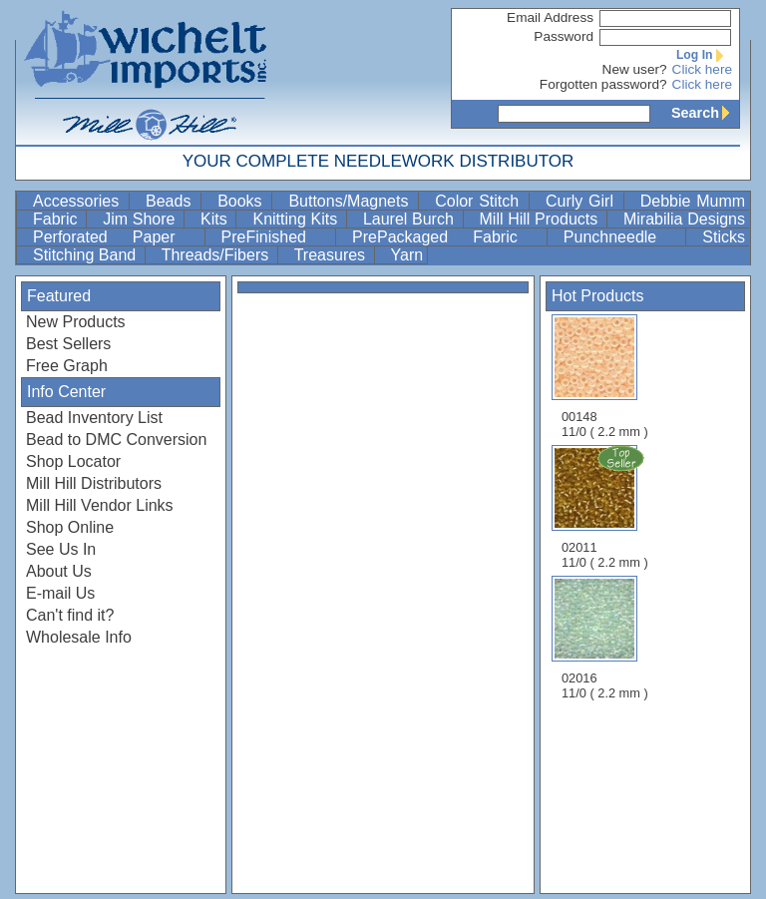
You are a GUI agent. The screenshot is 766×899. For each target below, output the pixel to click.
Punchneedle (623, 236)
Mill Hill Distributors (94, 483)
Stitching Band (87, 254)
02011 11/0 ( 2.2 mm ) (606, 507)
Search (705, 113)
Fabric (57, 219)
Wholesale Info (79, 637)
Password (563, 36)
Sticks (723, 236)
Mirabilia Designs (684, 219)
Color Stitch (480, 201)
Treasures (332, 254)
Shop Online (70, 527)
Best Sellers (68, 343)
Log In (704, 55)
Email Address (550, 17)
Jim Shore (141, 219)
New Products (76, 321)
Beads (171, 201)
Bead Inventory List (94, 417)
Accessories (79, 201)
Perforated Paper (116, 236)
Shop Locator (73, 461)
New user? (634, 69)
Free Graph (67, 365)
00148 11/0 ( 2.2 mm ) (605, 376)
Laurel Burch (411, 219)
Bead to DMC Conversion (116, 439)
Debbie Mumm (692, 201)
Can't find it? (70, 615)
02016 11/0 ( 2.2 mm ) (605, 638)
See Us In (61, 549)
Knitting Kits (296, 219)
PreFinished (276, 236)
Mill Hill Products (541, 219)
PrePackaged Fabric (447, 236)
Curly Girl (582, 201)
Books (242, 201)
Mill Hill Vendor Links (100, 505)
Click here (702, 69)
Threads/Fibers (217, 254)
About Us (59, 571)
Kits (215, 219)
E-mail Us (60, 593)
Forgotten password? (603, 84)
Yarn (407, 254)
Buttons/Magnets (351, 201)
